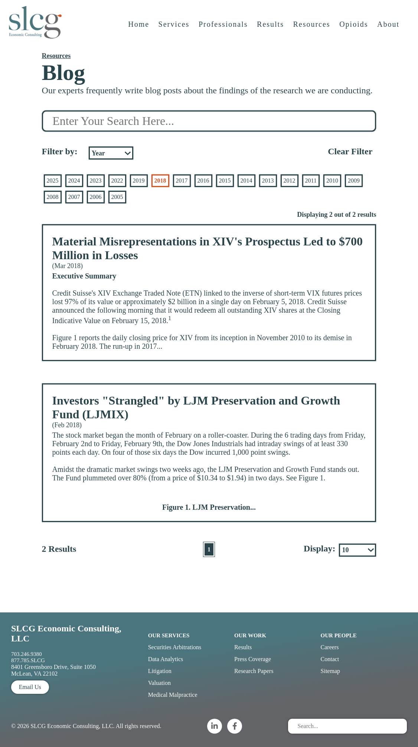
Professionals (224, 29)
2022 (117, 180)
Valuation (159, 683)
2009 (354, 180)
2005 (117, 197)
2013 (268, 180)
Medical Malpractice (172, 695)
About (389, 29)
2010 (332, 180)
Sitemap (330, 671)
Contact (330, 659)
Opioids (354, 29)
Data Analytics (165, 659)
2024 (74, 180)
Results (271, 29)
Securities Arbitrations (175, 647)
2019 (139, 180)
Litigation (160, 671)
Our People (339, 635)
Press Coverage (252, 659)
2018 (160, 180)
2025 (53, 180)
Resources (312, 29)
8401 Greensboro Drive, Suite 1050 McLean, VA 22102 (53, 670)
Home (139, 29)
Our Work (250, 635)
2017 (182, 180)
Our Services (169, 635)
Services (174, 29)
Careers (330, 647)
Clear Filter (350, 151)
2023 (96, 180)
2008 (53, 197)
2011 (311, 180)
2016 (203, 180)
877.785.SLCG (28, 660)
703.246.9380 (26, 654)
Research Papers (253, 671)
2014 (246, 180)
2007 (74, 197)
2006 (96, 197)
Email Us (30, 687)
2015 (225, 180)
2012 (289, 180)
